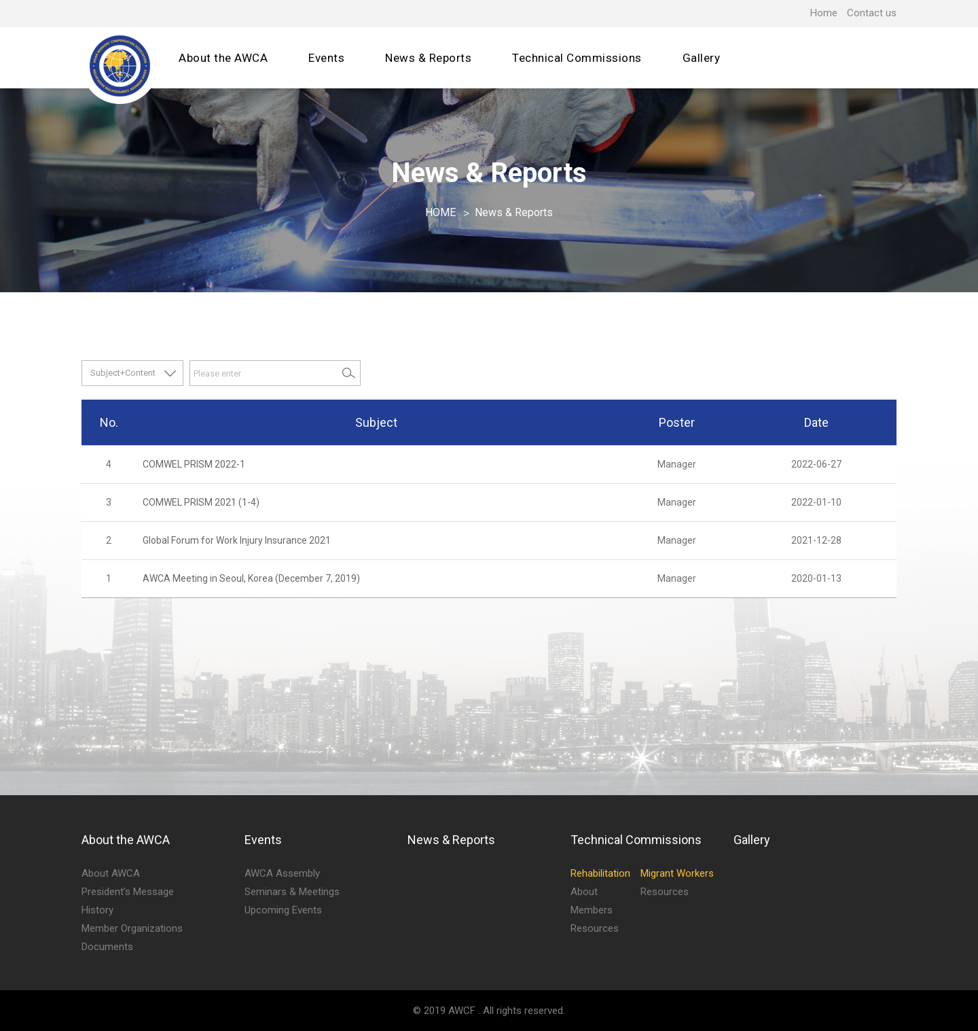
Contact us (871, 13)
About (584, 892)
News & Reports (428, 58)
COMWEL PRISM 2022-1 (194, 464)
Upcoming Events (283, 910)
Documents (107, 947)
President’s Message (128, 892)
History (97, 910)
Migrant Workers (677, 873)
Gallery (702, 58)
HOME (440, 212)
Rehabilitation (600, 873)
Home (823, 13)
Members (591, 910)
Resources (594, 928)
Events (326, 58)
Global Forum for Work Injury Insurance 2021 (237, 540)
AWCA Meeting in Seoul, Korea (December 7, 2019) (251, 578)
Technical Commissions (577, 58)
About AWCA (111, 873)
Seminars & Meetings (292, 892)
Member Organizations (132, 928)
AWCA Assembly (282, 873)
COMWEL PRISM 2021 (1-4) (201, 502)
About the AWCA (223, 58)
